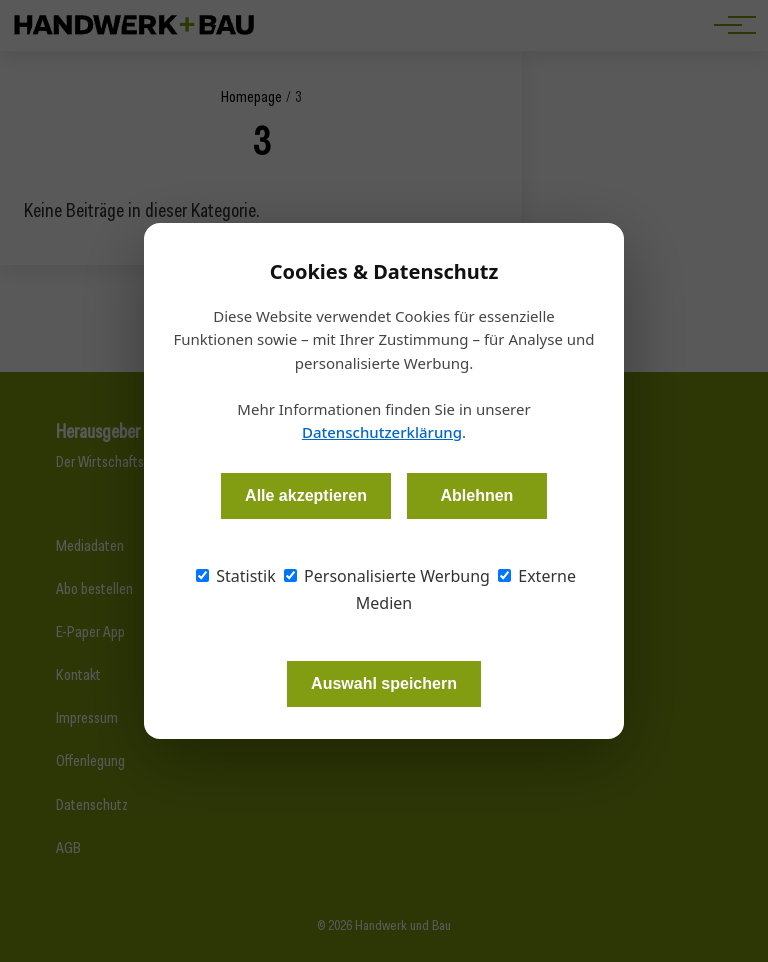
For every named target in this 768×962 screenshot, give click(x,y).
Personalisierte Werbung (387, 576)
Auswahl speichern (384, 683)
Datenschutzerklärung (382, 432)
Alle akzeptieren (306, 495)
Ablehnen (476, 495)
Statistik (236, 576)
